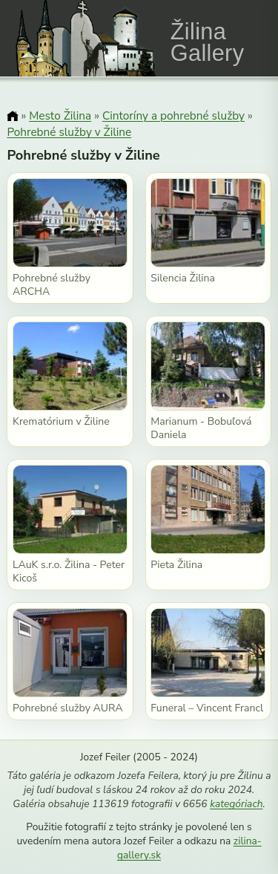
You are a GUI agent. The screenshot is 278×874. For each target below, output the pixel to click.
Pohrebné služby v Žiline (69, 132)
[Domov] (12, 117)
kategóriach (236, 804)
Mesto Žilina (60, 115)
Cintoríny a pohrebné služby (173, 115)
